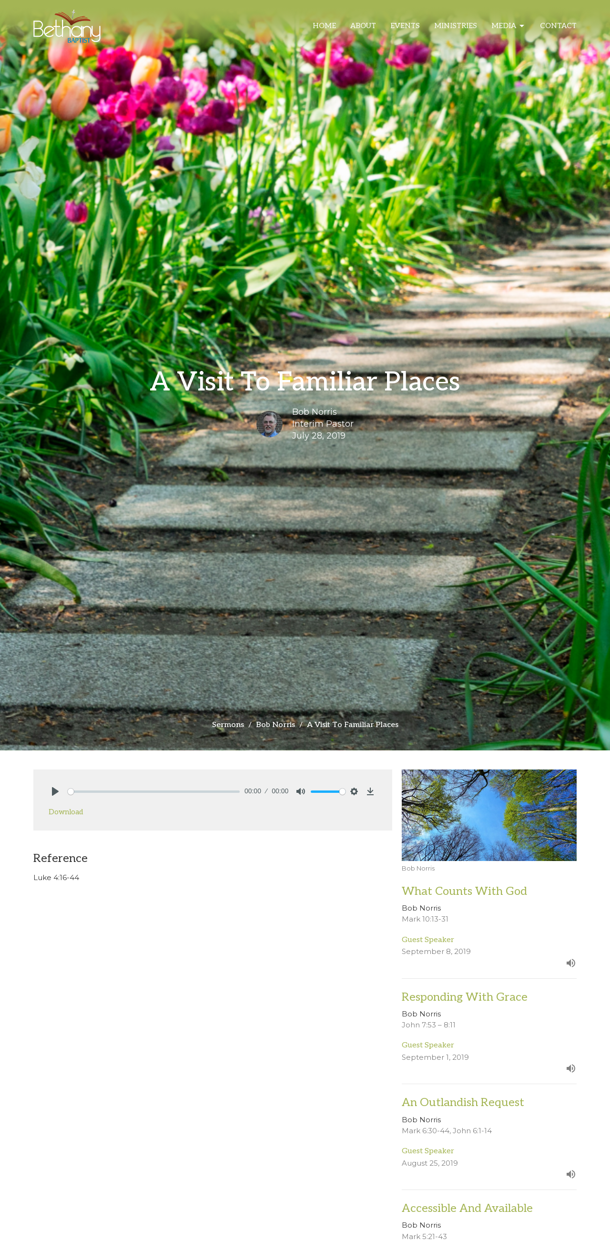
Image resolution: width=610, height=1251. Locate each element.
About (363, 25)
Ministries (455, 25)
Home (324, 25)
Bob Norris (275, 724)
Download (66, 812)
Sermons (228, 724)
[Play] (55, 791)
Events (405, 25)
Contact (558, 25)
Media (508, 26)
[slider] (154, 791)
